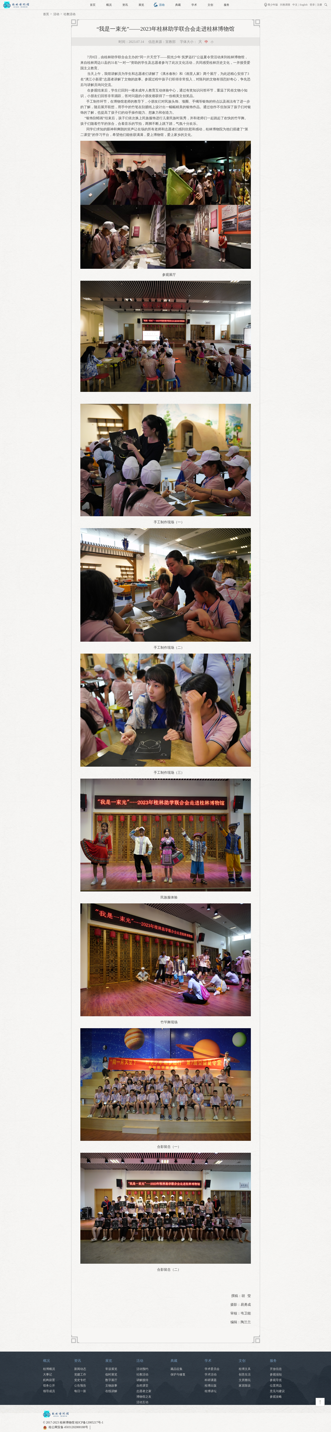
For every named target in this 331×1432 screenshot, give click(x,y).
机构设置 (49, 1380)
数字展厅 (111, 1380)
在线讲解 (111, 1391)
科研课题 (211, 1380)
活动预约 (142, 1369)
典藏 (178, 4)
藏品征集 (176, 1369)
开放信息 (276, 1369)
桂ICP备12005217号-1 (89, 1422)
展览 (141, 4)
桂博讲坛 (211, 1391)
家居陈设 (245, 1385)
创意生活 (245, 1374)
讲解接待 (142, 1380)
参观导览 (276, 1380)
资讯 (125, 4)
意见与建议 (277, 1391)
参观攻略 (276, 1396)
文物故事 (111, 1385)
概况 (109, 4)
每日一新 (80, 1391)
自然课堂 (142, 1385)
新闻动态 (80, 1369)
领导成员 (49, 1391)
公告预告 (80, 1385)
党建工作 (80, 1374)
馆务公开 (49, 1385)
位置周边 (276, 1385)
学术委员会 (212, 1369)
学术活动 (211, 1374)
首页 (92, 4)
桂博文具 (245, 1369)
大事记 (47, 1374)
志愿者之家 (143, 1391)
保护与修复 (178, 1374)
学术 (194, 4)
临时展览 (111, 1374)
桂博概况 (49, 1369)
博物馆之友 (143, 1396)
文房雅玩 (245, 1380)
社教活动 (69, 14)
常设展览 (111, 1369)
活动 (162, 4)
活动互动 (142, 1402)
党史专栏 (80, 1380)
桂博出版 (211, 1385)
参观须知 (276, 1374)
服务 (226, 4)
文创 (210, 4)
